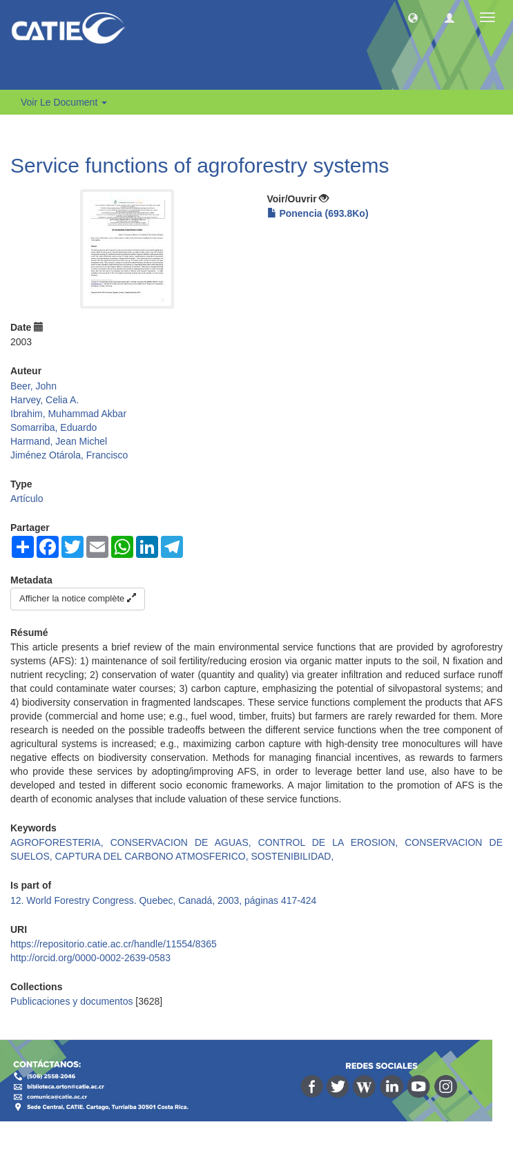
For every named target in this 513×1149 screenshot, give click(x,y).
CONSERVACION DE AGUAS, (184, 842)
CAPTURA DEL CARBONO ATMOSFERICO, (153, 856)
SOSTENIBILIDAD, (292, 856)
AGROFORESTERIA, (60, 842)
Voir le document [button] (64, 102)
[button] (412, 17)
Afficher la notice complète (77, 598)
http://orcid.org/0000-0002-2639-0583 (90, 957)
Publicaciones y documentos (71, 1001)
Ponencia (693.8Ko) (318, 213)
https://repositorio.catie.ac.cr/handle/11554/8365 (113, 943)
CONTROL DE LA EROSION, (331, 842)
